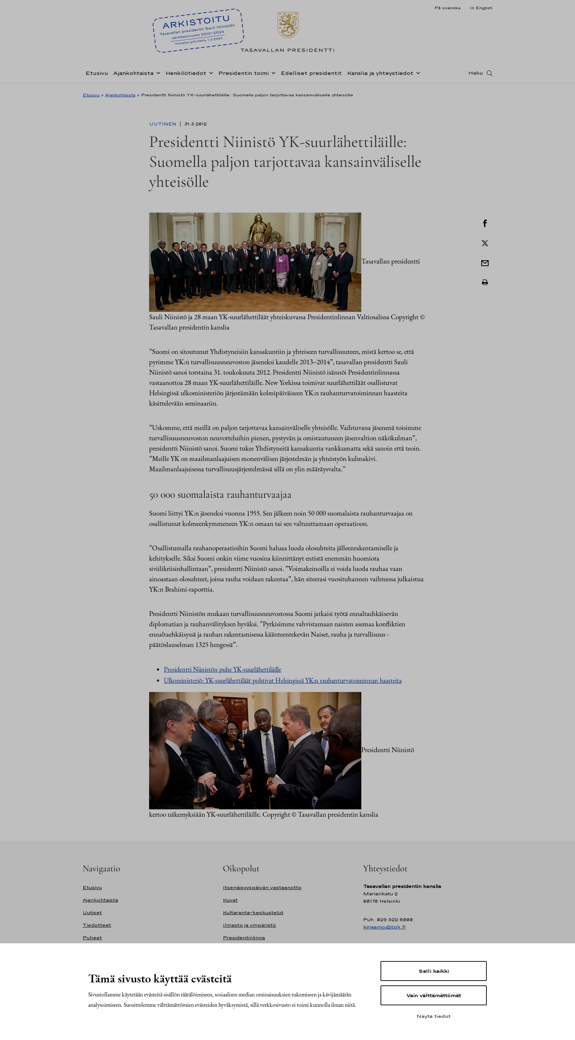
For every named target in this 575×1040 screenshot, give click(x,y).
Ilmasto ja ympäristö (249, 925)
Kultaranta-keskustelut (253, 912)
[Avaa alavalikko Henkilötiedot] (209, 74)
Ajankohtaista (133, 75)
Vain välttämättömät (433, 995)
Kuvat (230, 900)
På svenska (447, 7)
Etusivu (96, 75)
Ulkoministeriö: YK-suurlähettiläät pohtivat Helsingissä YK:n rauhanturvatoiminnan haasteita (283, 680)
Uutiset (92, 912)
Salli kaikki (434, 971)
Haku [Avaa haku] (475, 75)
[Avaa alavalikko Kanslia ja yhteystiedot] (416, 74)
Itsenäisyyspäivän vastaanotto (262, 887)
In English (481, 7)
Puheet (92, 937)
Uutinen (163, 124)
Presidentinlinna (244, 937)
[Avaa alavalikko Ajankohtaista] (157, 74)
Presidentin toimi (243, 75)
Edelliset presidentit (311, 75)
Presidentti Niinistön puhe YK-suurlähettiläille (222, 669)
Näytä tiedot (434, 1016)
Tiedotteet (97, 925)
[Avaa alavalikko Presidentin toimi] (272, 74)
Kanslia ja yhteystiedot (380, 75)
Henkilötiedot (185, 75)
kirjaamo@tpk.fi (384, 927)
